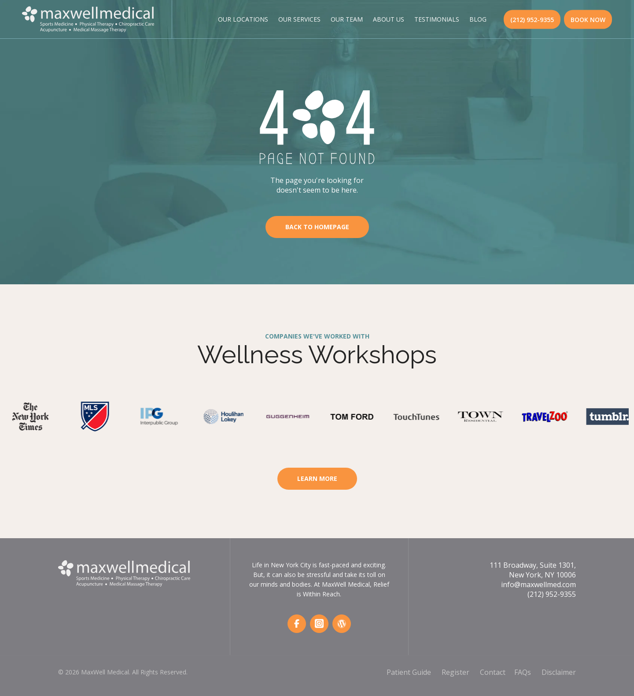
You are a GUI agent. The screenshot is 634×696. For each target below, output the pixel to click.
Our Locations (243, 19)
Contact (492, 672)
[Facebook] (297, 623)
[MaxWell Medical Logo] (88, 18)
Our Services (299, 19)
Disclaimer (559, 672)
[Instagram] (319, 623)
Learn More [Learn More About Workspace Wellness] (317, 478)
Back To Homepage (317, 227)
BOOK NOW (588, 19)
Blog (478, 19)
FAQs (522, 672)
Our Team (347, 19)
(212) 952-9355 (532, 19)
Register (455, 672)
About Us (388, 19)
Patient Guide (409, 672)
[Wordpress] (341, 623)
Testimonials (436, 19)
